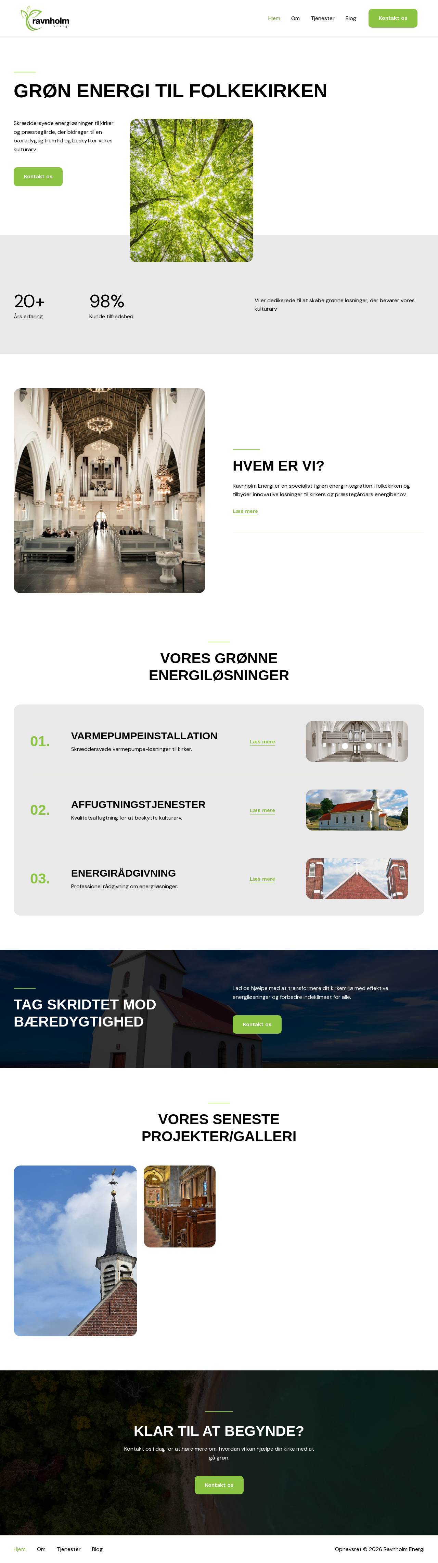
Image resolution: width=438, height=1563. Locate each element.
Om (295, 18)
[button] (393, 18)
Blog (351, 18)
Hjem (274, 18)
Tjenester (323, 18)
